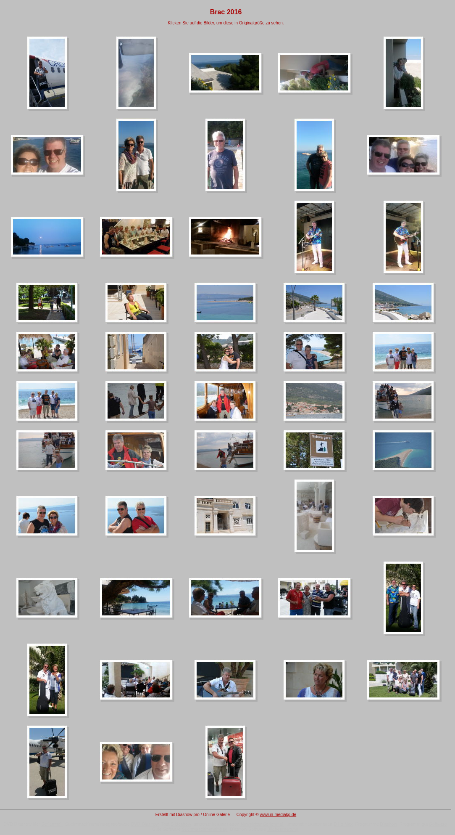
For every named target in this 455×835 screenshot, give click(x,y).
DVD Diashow (145, 824)
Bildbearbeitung (282, 829)
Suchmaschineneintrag (204, 829)
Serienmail (51, 824)
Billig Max (343, 824)
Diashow (388, 824)
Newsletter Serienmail (262, 824)
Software (438, 824)
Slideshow (181, 824)
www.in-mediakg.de (278, 814)
